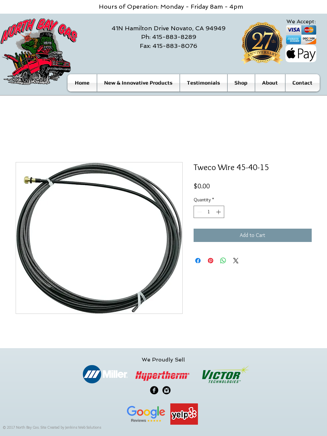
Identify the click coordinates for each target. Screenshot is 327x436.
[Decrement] (199, 212)
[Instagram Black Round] (166, 390)
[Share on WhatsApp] (223, 261)
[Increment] (219, 212)
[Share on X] (236, 261)
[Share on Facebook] (198, 261)
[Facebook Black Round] (154, 390)
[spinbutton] (209, 212)
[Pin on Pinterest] (211, 261)
